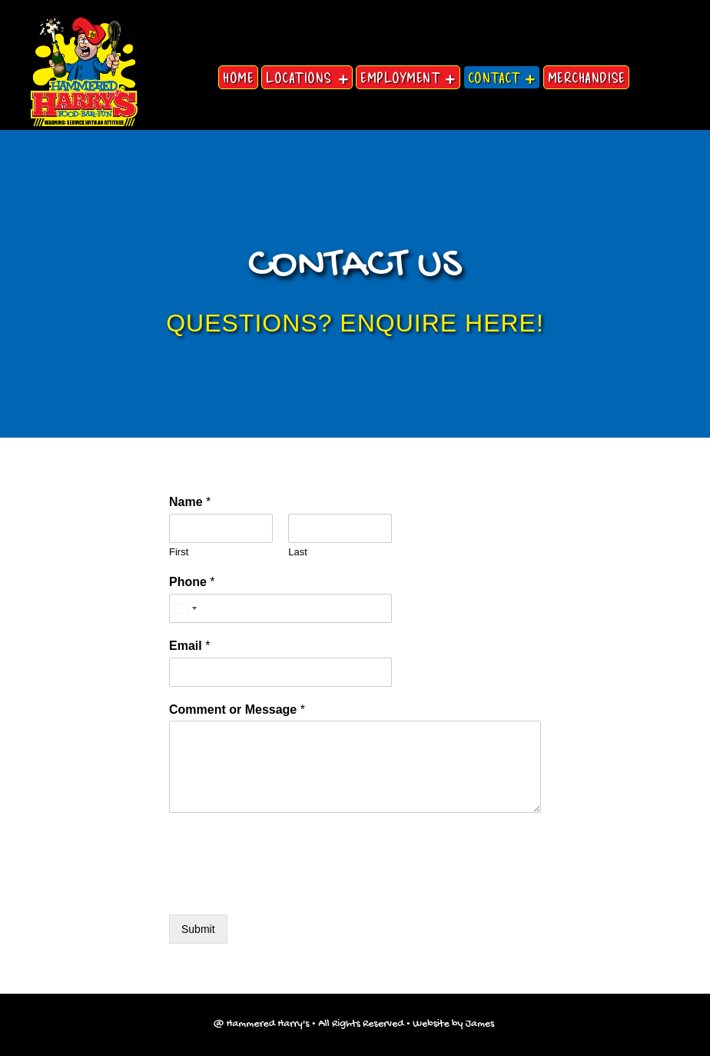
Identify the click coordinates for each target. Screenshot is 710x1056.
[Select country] (185, 608)
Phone (192, 581)
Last (297, 552)
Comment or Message (237, 709)
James (481, 1024)
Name (190, 501)
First (178, 552)
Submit (198, 929)
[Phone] (280, 608)
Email (189, 645)
